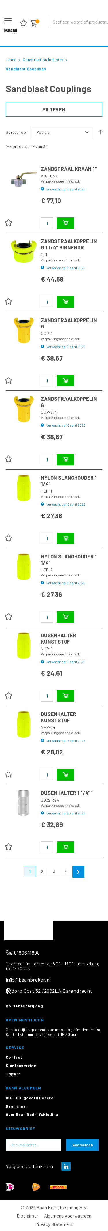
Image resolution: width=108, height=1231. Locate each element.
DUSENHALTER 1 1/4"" (67, 793)
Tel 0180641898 (23, 998)
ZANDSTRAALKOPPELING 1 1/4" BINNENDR (69, 244)
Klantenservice (21, 1111)
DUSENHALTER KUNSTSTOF (58, 638)
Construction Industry (43, 59)
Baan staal (16, 1151)
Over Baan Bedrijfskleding (32, 1160)
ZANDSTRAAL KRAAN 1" (69, 169)
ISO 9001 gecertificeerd (30, 1143)
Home (11, 59)
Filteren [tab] (54, 109)
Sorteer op (16, 132)
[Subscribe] (82, 1191)
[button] (8, 222)
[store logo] (10, 31)
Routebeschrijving (24, 1051)
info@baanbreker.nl (28, 1025)
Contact (14, 1103)
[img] (66, 1212)
